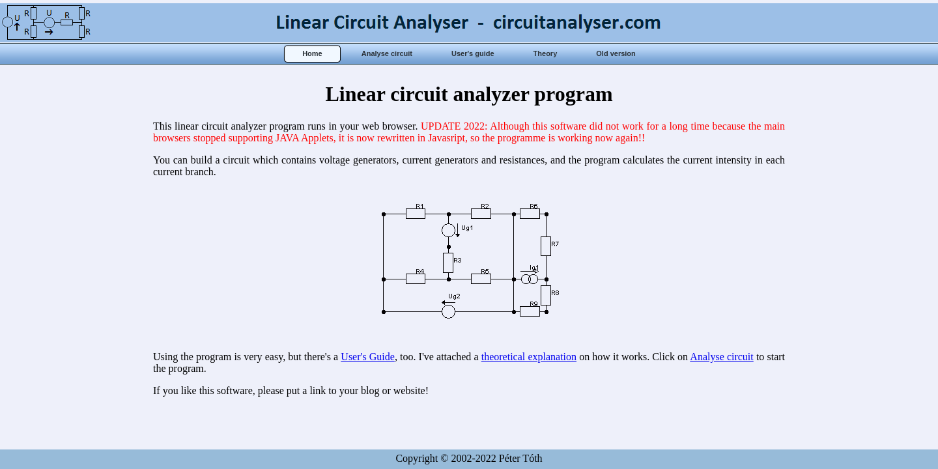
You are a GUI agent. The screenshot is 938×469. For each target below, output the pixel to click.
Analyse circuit (721, 356)
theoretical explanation (528, 356)
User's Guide (368, 356)
